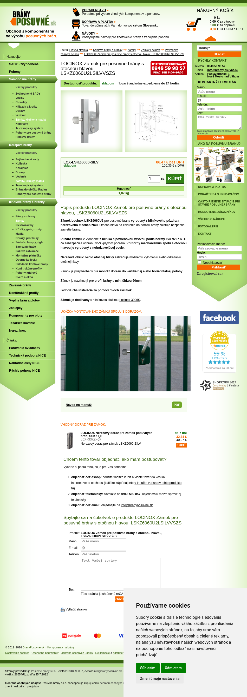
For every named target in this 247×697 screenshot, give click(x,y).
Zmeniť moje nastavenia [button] (159, 678)
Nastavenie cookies (17, 659)
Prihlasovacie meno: (211, 244)
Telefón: (202, 104)
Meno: (201, 87)
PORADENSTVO (94, 10)
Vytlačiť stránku (76, 616)
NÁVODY (88, 33)
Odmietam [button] (173, 668)
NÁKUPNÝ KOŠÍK (215, 10)
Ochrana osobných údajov (77, 659)
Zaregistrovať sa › (210, 273)
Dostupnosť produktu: (80, 83)
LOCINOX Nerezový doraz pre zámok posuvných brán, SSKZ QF (116, 434)
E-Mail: (201, 96)
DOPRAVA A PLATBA (97, 22)
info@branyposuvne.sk (137, 505)
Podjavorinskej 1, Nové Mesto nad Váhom (223, 75)
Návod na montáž (79, 405)
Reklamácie (102, 659)
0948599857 (75, 677)
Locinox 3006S (129, 300)
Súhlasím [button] (147, 668)
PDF (177, 405)
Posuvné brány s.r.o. (43, 677)
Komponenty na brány (60, 653)
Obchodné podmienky (44, 659)
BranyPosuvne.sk (33, 653)
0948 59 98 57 (216, 66)
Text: (200, 113)
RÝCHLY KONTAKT (212, 60)
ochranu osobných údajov (115, 689)
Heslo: (201, 252)
